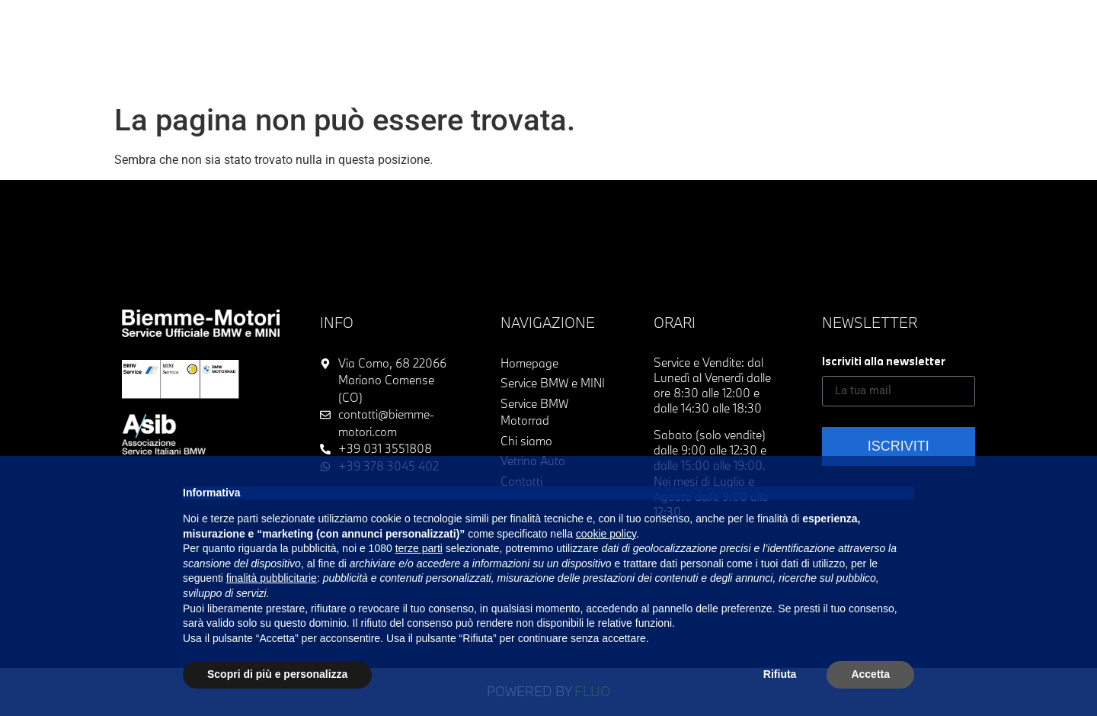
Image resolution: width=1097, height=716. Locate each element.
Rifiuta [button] (780, 674)
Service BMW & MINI (535, 24)
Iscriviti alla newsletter (883, 361)
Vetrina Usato (327, 24)
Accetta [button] (870, 674)
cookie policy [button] (606, 534)
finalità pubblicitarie (271, 578)
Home (267, 24)
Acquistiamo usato (422, 24)
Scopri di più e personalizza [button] (277, 674)
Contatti (519, 57)
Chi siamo (755, 24)
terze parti (419, 548)
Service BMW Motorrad (659, 24)
